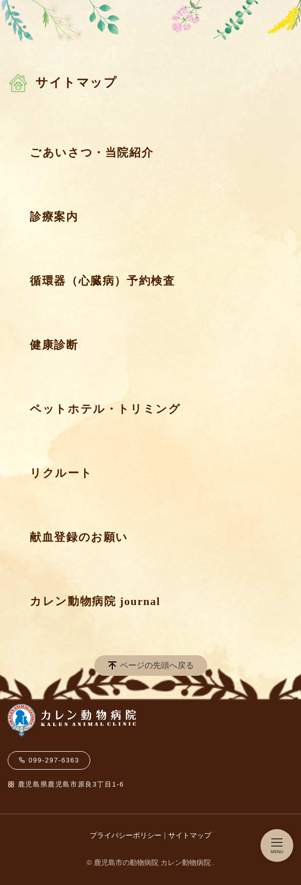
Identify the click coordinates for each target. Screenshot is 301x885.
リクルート (61, 473)
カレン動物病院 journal (95, 601)
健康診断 (54, 345)
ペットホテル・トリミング (105, 409)
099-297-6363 (48, 760)
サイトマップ (189, 835)
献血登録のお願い (79, 537)
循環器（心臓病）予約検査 (102, 281)
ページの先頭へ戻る (157, 665)
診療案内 (54, 217)
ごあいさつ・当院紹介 (91, 153)
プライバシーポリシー (126, 835)
